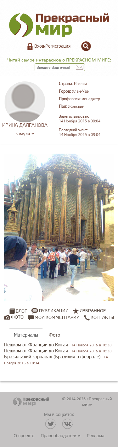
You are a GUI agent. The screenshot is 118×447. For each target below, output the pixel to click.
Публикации (54, 311)
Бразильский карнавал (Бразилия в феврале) (52, 357)
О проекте (24, 435)
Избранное (93, 311)
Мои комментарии (54, 317)
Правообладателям (60, 435)
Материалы (26, 335)
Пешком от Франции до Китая (36, 345)
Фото (17, 317)
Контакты (99, 317)
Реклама (95, 435)
